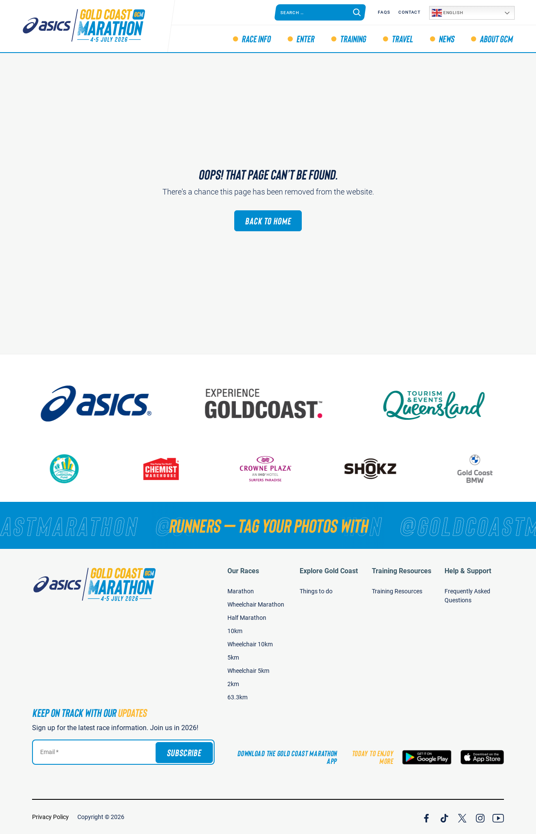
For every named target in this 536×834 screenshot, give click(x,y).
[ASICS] (103, 403)
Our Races (243, 571)
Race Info (256, 38)
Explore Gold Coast (329, 571)
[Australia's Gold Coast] (272, 403)
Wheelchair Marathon (255, 604)
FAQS (384, 12)
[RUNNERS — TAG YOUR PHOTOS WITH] (268, 525)
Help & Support (468, 571)
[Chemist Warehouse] (166, 469)
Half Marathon (246, 617)
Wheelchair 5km (248, 670)
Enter (305, 38)
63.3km (237, 697)
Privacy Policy (50, 816)
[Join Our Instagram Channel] (480, 817)
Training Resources (401, 571)
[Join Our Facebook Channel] (426, 817)
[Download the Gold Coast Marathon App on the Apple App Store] (482, 757)
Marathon (240, 591)
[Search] (357, 12)
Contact (409, 12)
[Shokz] (375, 469)
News (446, 38)
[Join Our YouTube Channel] (498, 817)
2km (233, 684)
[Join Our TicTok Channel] (444, 817)
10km (234, 631)
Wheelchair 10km (250, 644)
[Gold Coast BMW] (480, 469)
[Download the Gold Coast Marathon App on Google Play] (427, 757)
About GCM (496, 38)
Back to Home (268, 220)
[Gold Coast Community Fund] (69, 469)
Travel (402, 38)
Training (353, 38)
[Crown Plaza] (271, 469)
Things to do (316, 591)
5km (233, 657)
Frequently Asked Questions (467, 596)
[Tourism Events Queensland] (441, 403)
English (447, 13)
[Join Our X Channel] (462, 817)
